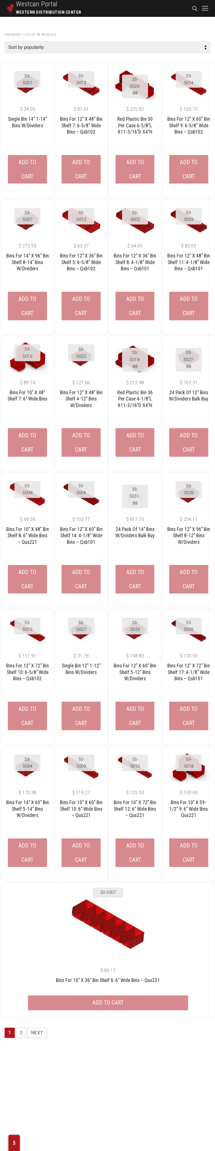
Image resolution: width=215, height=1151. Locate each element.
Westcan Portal (37, 4)
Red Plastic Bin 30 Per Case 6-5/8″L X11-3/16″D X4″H (135, 125)
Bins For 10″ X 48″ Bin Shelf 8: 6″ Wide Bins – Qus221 (27, 535)
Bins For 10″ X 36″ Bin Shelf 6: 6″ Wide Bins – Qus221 (108, 980)
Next (37, 1032)
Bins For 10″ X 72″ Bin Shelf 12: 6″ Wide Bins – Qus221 (135, 809)
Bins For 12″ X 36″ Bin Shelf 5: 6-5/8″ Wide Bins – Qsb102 (81, 262)
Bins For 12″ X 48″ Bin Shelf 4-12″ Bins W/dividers (81, 399)
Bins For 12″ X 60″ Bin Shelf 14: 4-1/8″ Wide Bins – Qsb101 (81, 535)
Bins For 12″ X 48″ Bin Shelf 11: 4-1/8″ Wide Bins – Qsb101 (188, 262)
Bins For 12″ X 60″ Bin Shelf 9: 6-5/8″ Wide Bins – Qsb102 (188, 125)
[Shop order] (107, 47)
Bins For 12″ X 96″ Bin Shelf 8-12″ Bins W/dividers (188, 535)
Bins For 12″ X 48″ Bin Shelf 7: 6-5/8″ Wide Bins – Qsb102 (81, 125)
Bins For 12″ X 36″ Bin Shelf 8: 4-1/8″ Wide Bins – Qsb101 (135, 262)
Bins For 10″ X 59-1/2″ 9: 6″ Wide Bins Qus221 (188, 809)
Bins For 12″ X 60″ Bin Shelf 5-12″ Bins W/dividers (135, 672)
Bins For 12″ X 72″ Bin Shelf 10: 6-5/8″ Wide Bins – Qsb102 (27, 672)
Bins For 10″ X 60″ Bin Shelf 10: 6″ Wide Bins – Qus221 (81, 809)
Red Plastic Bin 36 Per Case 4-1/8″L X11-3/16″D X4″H (135, 399)
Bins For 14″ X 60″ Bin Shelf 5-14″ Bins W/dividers (27, 809)
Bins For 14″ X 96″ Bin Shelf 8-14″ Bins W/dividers (27, 262)
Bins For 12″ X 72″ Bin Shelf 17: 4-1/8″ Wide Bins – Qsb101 (188, 672)
